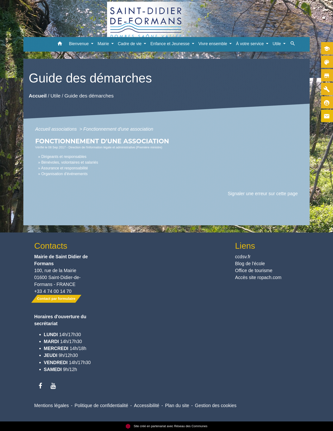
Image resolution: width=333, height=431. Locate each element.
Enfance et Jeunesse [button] (170, 43)
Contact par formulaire (56, 298)
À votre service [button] (250, 43)
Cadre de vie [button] (130, 43)
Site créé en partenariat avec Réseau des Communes (166, 426)
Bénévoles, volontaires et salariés (69, 162)
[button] (60, 44)
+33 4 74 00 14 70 (53, 291)
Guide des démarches (89, 96)
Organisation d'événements (64, 174)
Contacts (50, 245)
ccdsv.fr (243, 256)
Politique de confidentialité (101, 405)
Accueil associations (56, 129)
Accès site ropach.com (258, 277)
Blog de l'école (250, 263)
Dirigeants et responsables (63, 157)
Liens (245, 245)
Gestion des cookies (215, 405)
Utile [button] (277, 43)
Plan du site (177, 405)
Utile (56, 96)
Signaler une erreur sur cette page (263, 193)
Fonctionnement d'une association (118, 129)
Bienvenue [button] (79, 43)
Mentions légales (51, 405)
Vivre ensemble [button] (213, 43)
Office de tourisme (253, 270)
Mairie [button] (103, 43)
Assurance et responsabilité (64, 168)
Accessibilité (146, 405)
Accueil (37, 96)
